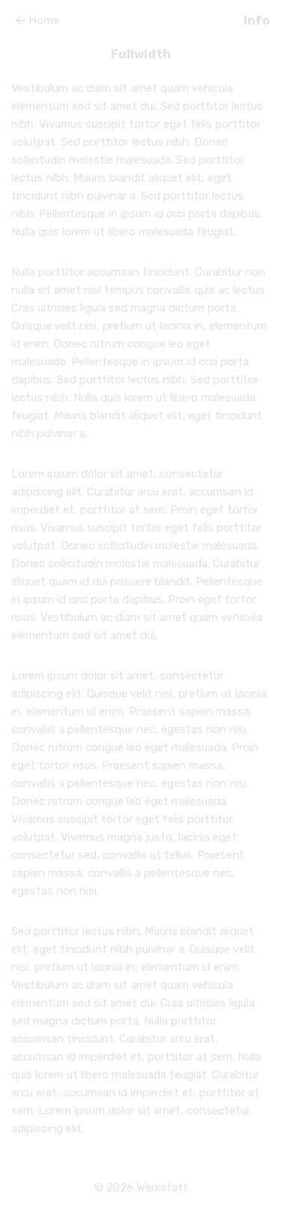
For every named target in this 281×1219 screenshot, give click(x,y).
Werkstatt (162, 1187)
